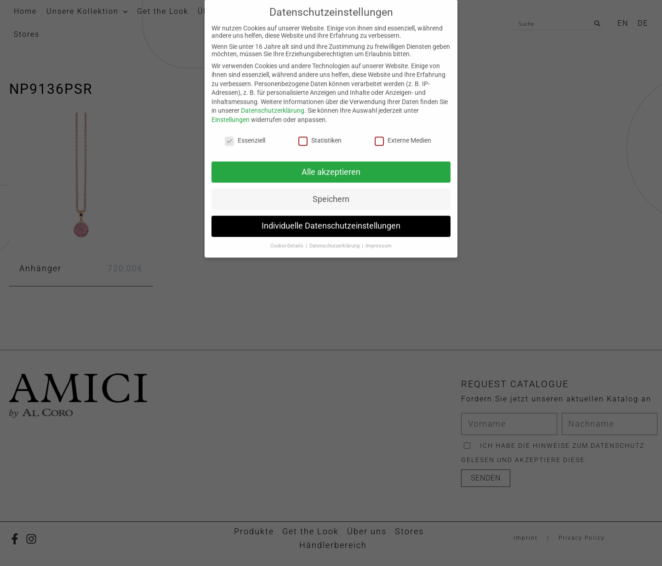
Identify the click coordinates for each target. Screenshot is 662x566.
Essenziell (245, 59)
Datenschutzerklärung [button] (335, 164)
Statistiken (320, 59)
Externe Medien (403, 59)
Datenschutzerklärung (272, 29)
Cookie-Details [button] (287, 164)
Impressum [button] (378, 164)
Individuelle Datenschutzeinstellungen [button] (331, 144)
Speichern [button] (331, 117)
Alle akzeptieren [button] (331, 90)
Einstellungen (230, 38)
